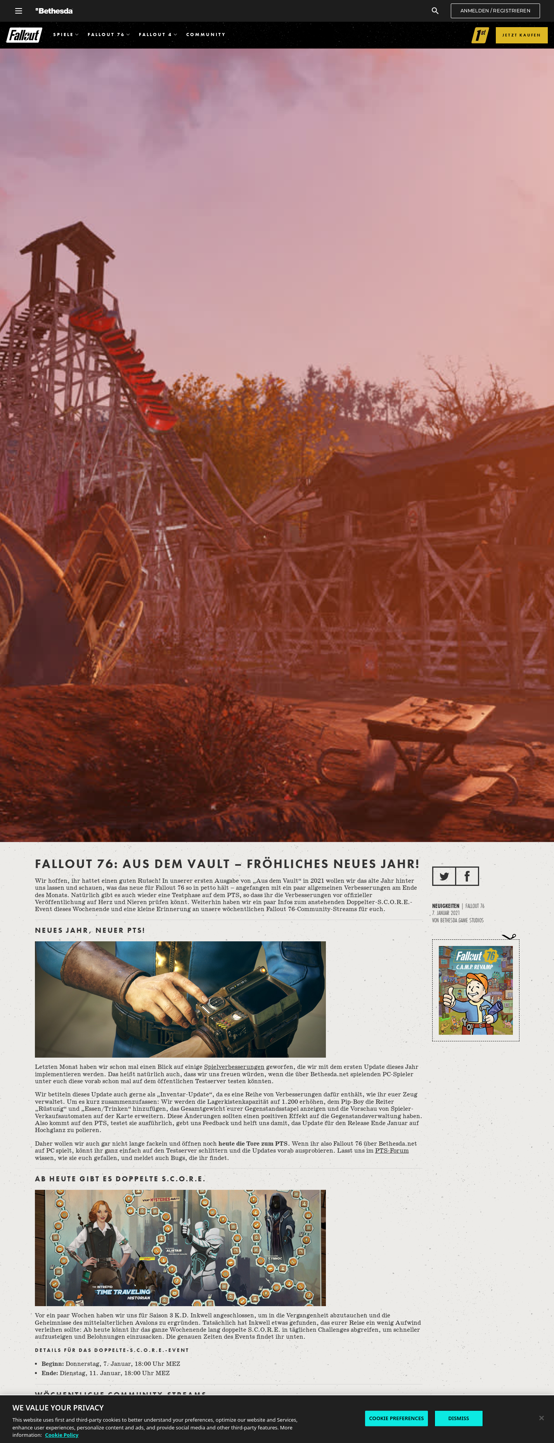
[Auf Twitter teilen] (444, 876)
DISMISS (458, 1418)
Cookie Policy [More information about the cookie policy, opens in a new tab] (61, 1435)
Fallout (24, 35)
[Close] (541, 1418)
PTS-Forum (392, 1151)
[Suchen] (435, 11)
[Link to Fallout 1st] (480, 35)
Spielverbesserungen (234, 1067)
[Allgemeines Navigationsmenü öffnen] (18, 11)
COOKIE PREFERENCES (396, 1418)
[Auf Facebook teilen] (467, 876)
